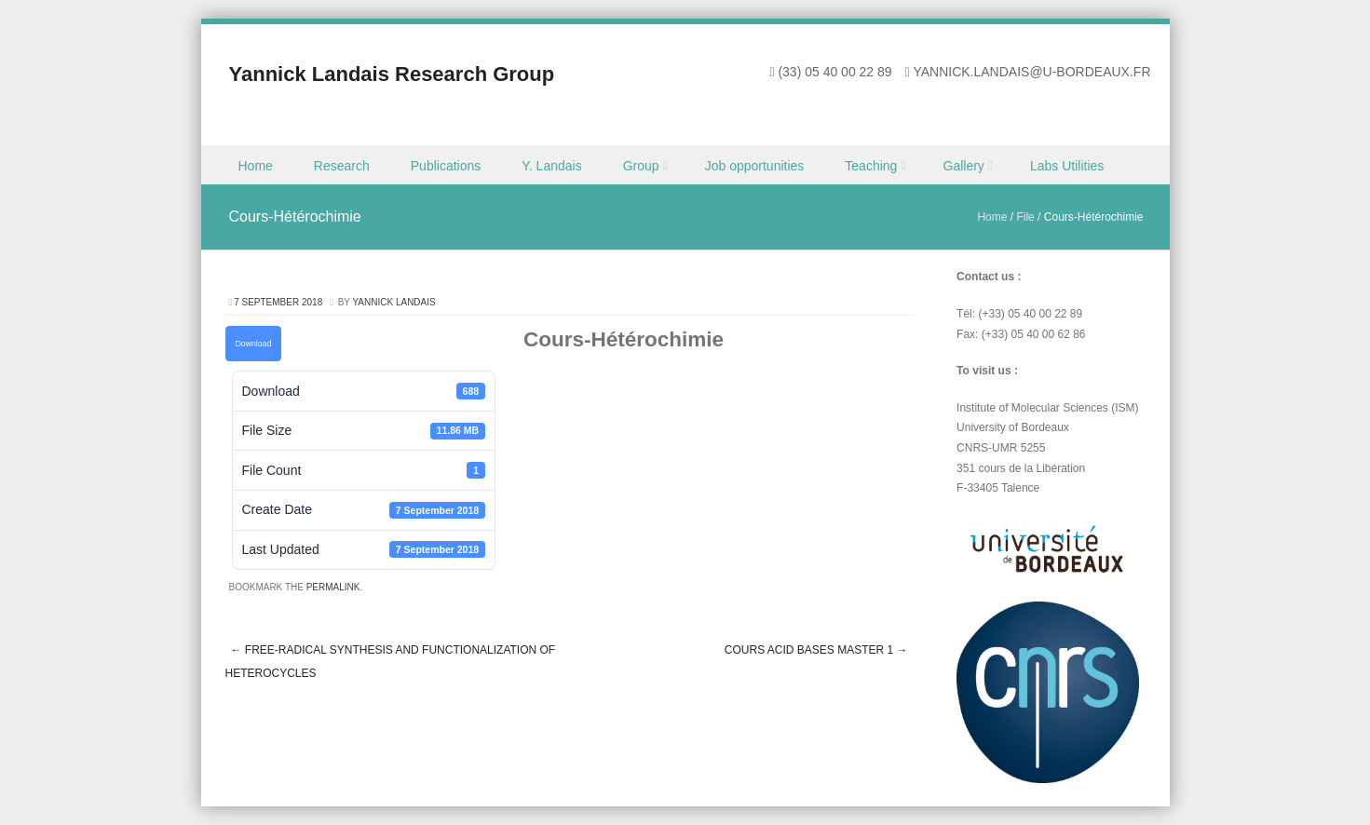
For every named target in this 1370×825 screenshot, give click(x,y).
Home (255, 165)
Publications (446, 165)
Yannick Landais (393, 302)
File (1025, 216)
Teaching (871, 165)
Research (342, 165)
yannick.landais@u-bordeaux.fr (1031, 71)
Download (254, 343)
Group (641, 165)
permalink (333, 587)
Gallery (963, 165)
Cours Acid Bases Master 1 (816, 649)
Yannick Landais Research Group (392, 74)
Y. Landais (551, 165)
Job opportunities (755, 165)
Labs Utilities (1067, 165)
